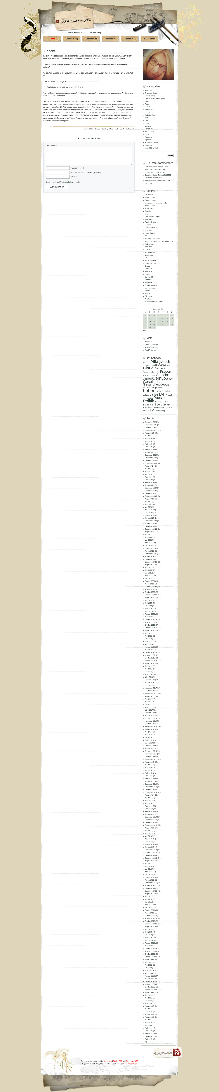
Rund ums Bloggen (152, 142)
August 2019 (149, 630)
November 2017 (151, 688)
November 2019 (151, 622)
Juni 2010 (148, 932)
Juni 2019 (148, 636)
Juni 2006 (148, 1022)
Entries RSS (117, 1061)
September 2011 (151, 891)
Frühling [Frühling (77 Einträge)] (152, 375)
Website (74, 177)
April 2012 (148, 872)
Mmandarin (149, 255)
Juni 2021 (148, 570)
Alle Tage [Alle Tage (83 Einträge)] (146, 362)
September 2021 (151, 562)
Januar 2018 (149, 682)
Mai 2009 (148, 968)
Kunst (147, 118)
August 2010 (149, 926)
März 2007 (149, 1011)
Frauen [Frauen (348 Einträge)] (165, 371)
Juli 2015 (148, 765)
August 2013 (149, 828)
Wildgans (148, 296)
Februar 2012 (150, 877)
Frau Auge (149, 219)
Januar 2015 (149, 781)
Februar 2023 (150, 515)
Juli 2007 (148, 1009)
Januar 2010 (149, 946)
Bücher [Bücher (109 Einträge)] (168, 365)
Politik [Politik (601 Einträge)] (148, 401)
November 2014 (151, 787)
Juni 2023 (148, 504)
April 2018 (148, 674)
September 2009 (151, 957)
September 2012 (151, 858)
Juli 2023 (148, 502)
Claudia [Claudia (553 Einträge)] (150, 368)
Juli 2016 (148, 732)
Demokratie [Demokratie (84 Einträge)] (147, 372)
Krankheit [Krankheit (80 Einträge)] (146, 388)
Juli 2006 (148, 1020)
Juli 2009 (148, 962)
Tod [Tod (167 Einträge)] (150, 407)
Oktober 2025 (150, 427)
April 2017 (148, 707)
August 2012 (149, 861)
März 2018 (149, 677)
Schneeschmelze (151, 263)
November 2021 (151, 556)
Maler (117, 129)
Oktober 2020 (150, 592)
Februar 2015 (150, 778)
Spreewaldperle (150, 277)
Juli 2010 (148, 929)
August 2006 (149, 1017)
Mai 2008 (148, 1001)
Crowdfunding (150, 96)
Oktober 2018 (150, 658)
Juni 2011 (148, 899)
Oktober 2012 (150, 855)
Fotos (147, 104)
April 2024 (148, 477)
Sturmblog (148, 280)
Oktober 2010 (150, 921)
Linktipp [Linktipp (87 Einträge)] (146, 395)
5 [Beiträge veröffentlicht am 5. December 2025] (162, 315)
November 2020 (151, 589)
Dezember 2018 (151, 652)
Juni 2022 (148, 537)
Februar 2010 (150, 943)
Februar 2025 (150, 449)
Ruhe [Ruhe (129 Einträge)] (165, 401)
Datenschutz (91, 39)
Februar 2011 (150, 910)
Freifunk (148, 107)
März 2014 (149, 809)
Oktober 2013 (150, 822)
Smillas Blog (149, 271)
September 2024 (151, 463)
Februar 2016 (150, 746)
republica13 (149, 140)
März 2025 (149, 447)
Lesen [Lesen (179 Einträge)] (159, 391)
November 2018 (151, 655)
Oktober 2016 (150, 724)
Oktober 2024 (150, 460)
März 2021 (149, 578)
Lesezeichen (130, 39)
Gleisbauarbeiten (151, 227)
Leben (147, 120)
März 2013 (149, 841)
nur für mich (149, 131)
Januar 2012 (149, 880)
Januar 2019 (149, 650)
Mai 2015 (148, 770)
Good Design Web (130, 1064)
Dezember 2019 (151, 619)
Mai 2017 (148, 704)
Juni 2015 (148, 767)
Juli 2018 (148, 666)
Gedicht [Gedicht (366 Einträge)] (162, 375)
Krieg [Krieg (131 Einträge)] (153, 387)
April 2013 (148, 839)
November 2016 (151, 721)
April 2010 (148, 937)
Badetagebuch (150, 200)
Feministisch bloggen (152, 217)
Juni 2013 (148, 833)
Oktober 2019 (150, 625)
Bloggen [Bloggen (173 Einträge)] (160, 364)
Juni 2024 (148, 471)
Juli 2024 (148, 469)
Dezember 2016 (151, 718)
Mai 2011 (148, 902)
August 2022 (149, 532)
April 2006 (148, 1028)
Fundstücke (99, 129)
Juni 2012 (148, 866)
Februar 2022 (150, 548)
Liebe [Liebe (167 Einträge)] (167, 391)
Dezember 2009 (151, 948)
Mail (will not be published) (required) (86, 172)
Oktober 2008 (150, 987)
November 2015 (151, 754)
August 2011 (149, 894)
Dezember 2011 (151, 883)
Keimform (148, 247)
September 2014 (151, 792)
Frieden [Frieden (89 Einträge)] (146, 375)
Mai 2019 (148, 639)
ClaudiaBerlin (150, 175)
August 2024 (149, 466)
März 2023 (149, 512)
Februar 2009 (150, 976)
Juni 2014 (148, 800)
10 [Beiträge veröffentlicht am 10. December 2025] (154, 318)
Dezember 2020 (151, 587)
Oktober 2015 (150, 756)
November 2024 (151, 458)
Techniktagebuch (151, 285)
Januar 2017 (149, 715)
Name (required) (77, 168)
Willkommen (149, 39)
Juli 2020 (148, 600)
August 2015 (149, 762)
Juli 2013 (148, 831)
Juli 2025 (148, 436)
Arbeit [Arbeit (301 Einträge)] (165, 362)
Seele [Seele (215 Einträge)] (158, 404)
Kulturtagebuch (150, 115)
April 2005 (148, 1039)
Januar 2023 (149, 518)
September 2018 (151, 661)
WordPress (108, 1061)
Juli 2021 (148, 567)
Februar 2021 (150, 581)
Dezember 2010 (151, 916)
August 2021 (149, 565)
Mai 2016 (148, 737)
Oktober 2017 (150, 691)
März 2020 (149, 611)
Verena (147, 291)
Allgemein (148, 90)
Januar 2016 (149, 748)
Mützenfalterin (150, 252)
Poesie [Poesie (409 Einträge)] (159, 398)
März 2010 (149, 940)
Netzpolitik (149, 129)
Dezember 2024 (151, 455)
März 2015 (149, 776)
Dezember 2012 (151, 850)
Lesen (147, 123)
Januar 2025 (149, 452)
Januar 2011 (149, 913)
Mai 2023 (148, 507)
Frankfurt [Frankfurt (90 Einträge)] (156, 372)
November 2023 (151, 491)
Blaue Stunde (150, 206)
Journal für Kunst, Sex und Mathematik (159, 241)
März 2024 (149, 480)
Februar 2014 (150, 811)
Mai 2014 (148, 803)
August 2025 (149, 433)
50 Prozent (149, 195)
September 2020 (151, 595)
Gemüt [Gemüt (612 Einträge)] (158, 378)
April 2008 (148, 1003)
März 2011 (149, 907)
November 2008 (151, 984)
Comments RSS (132, 1061)
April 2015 (148, 773)
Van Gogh (123, 129)
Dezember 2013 (151, 817)
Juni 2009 (148, 965)
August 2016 (149, 729)
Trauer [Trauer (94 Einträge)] (155, 408)
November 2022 (151, 523)
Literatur (148, 126)
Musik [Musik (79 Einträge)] (170, 395)
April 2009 (148, 970)
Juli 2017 (148, 699)
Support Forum (150, 282)
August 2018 (149, 663)
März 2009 (149, 973)
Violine (147, 178)
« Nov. (145, 330)
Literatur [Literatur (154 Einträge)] (154, 394)
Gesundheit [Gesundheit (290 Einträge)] (151, 384)
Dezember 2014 (151, 784)
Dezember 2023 (151, 488)
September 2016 (151, 726)
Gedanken (149, 112)
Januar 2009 (149, 979)
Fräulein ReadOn (151, 222)
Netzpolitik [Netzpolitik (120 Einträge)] (148, 398)
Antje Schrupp (150, 197)
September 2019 (151, 628)
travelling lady (150, 288)
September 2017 (151, 693)
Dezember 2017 (151, 685)
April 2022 (148, 543)
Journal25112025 (159, 172)
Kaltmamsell (149, 244)
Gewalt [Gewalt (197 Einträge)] (164, 384)
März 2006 (149, 1031)
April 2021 (148, 576)
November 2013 (151, 820)
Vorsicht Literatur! (151, 148)
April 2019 (148, 641)
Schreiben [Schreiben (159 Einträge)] (148, 404)
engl (146, 214)
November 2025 (151, 425)
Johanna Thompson (152, 238)
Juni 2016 (148, 735)
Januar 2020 (149, 617)
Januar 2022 (149, 551)
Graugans (148, 230)
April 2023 (148, 510)
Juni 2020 (148, 603)
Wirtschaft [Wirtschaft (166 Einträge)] (148, 410)
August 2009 (149, 959)
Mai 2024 (148, 474)
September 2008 (151, 990)
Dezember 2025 (151, 422)
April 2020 (148, 608)
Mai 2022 (148, 540)
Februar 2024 (150, 482)
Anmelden (148, 342)
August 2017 (149, 696)
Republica (148, 137)
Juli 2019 (148, 633)
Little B (147, 249)
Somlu (147, 274)
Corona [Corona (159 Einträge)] (161, 368)
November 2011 (151, 885)
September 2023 (151, 496)
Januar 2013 (149, 847)
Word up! (148, 299)
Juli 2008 (148, 995)
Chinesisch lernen (151, 93)
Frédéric (148, 225)
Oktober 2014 (150, 789)
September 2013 (151, 825)
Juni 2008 (148, 998)
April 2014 (148, 806)
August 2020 (149, 597)
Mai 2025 (148, 441)
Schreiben (148, 145)
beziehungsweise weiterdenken (156, 203)
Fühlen (147, 101)
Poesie (147, 134)
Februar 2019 (150, 647)
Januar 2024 (149, 485)
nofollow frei (71, 182)
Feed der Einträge (151, 344)
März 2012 (149, 874)
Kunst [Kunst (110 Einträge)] (159, 388)
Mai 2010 (148, 935)
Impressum (111, 39)
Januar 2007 (149, 1014)
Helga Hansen (150, 233)
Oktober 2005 (150, 1036)
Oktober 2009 (150, 954)
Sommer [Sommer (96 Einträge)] (166, 405)
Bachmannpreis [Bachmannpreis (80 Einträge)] (149, 365)
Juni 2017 (148, 702)
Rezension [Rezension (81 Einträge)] (158, 402)
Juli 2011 (148, 896)
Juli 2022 (148, 534)
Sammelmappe (150, 180)
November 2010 (151, 918)
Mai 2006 (148, 1025)
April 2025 (148, 444)
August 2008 (149, 992)
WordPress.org (150, 350)
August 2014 (149, 795)
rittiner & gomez (150, 260)
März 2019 (149, 644)
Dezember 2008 (151, 981)
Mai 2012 (148, 869)
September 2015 (151, 759)
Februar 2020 (150, 614)
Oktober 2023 (150, 493)
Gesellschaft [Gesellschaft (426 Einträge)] (153, 382)
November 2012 (151, 852)
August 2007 (149, 1006)
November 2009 (151, 951)
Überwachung (72, 39)
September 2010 (151, 924)
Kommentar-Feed (151, 347)
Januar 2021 (149, 584)
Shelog (147, 266)
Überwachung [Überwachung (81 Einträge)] (160, 411)
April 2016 (148, 740)
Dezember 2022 (151, 521)
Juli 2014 (148, 798)
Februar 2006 (150, 1033)
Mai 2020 (148, 606)
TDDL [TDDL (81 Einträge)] (145, 408)
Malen (111, 129)
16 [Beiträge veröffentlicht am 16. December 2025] (150, 321)
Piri (146, 258)
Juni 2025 (148, 438)
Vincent (131, 129)
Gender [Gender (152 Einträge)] (169, 378)
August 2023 (149, 499)
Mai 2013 (148, 836)
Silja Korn (148, 269)
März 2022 (149, 545)
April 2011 (148, 905)
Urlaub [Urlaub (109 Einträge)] (161, 408)
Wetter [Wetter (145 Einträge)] (168, 407)
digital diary (149, 208)
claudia (147, 172)
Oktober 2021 (150, 559)
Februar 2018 (150, 680)
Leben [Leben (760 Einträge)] (149, 390)
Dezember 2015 (151, 751)
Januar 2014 (149, 814)
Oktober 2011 (150, 888)
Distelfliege (149, 211)
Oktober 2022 (150, 526)
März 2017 (149, 710)
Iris (146, 236)
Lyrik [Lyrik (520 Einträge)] (163, 394)
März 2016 (149, 743)
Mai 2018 (148, 672)
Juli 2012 (148, 863)
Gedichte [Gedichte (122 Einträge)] (147, 379)
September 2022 (151, 529)
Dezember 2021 (151, 554)
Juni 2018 (148, 669)
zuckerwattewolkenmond (154, 302)
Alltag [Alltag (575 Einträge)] (155, 361)
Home (52, 39)
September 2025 (151, 430)
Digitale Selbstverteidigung (155, 98)
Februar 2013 (150, 844)
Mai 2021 (148, 573)
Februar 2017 (150, 713)
